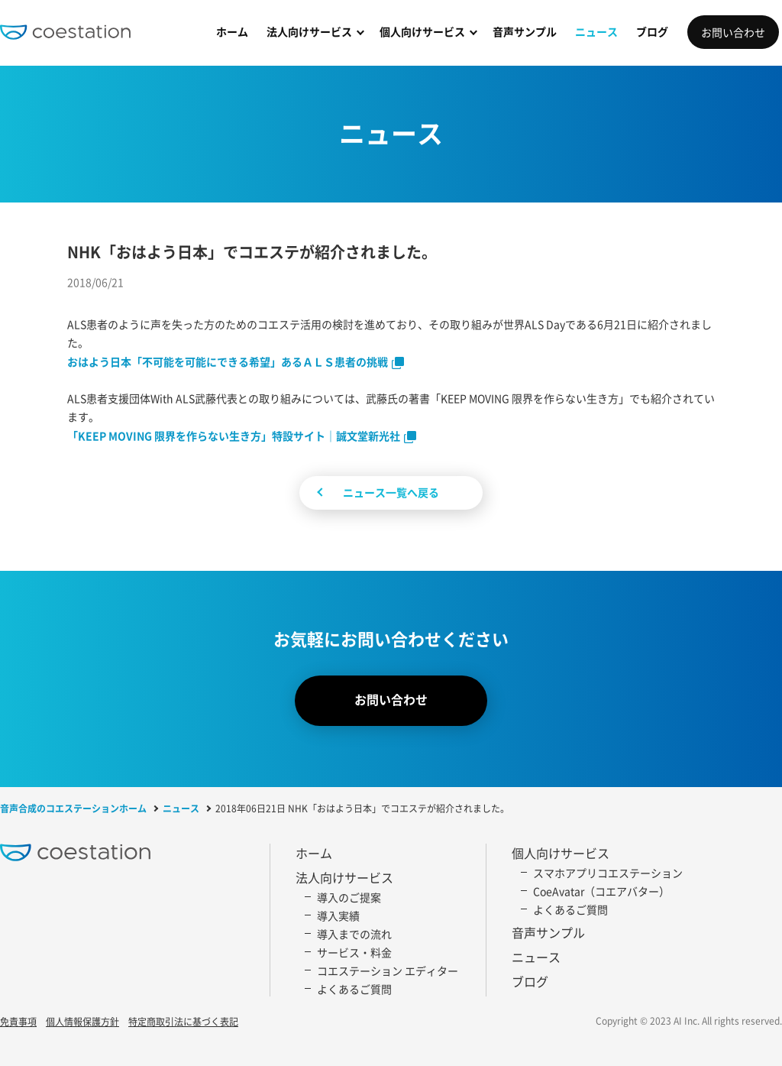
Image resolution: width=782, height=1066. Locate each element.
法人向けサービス (309, 31)
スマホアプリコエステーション (608, 872)
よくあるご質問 (354, 988)
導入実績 (338, 915)
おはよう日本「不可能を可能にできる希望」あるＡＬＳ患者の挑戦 (227, 361)
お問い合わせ (733, 32)
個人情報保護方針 (82, 1022)
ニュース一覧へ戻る (391, 492)
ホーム (232, 31)
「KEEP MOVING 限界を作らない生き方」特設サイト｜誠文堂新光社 (233, 435)
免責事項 (18, 1022)
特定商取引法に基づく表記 (183, 1022)
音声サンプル (525, 31)
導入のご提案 (349, 897)
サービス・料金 (354, 952)
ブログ (652, 31)
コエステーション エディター (387, 970)
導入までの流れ (354, 933)
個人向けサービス (422, 31)
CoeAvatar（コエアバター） (601, 891)
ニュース (596, 31)
